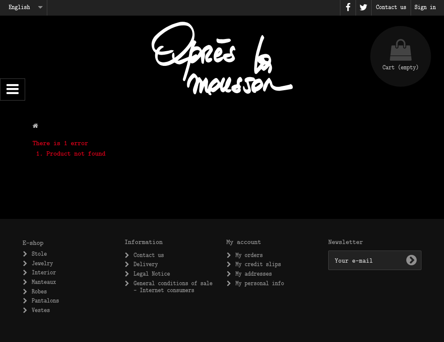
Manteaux (44, 281)
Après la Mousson (222, 58)
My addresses (253, 273)
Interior (44, 272)
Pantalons (45, 300)
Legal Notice (152, 273)
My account (243, 241)
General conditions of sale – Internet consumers (173, 286)
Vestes (41, 310)
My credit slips (258, 264)
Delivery (146, 264)
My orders (249, 255)
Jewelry (42, 263)
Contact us (149, 255)
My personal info (259, 283)
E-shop (33, 242)
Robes (39, 291)
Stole (39, 253)
